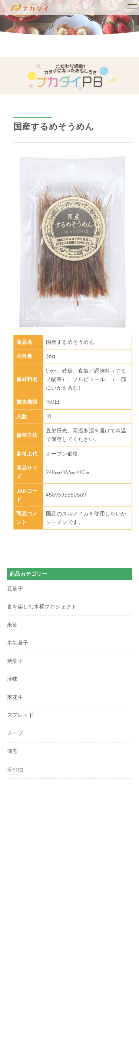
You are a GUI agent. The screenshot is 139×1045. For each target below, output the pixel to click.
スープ (15, 733)
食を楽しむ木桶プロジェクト (42, 606)
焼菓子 (15, 661)
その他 (15, 769)
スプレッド (20, 715)
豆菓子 (15, 588)
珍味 (12, 678)
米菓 (12, 624)
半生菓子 (18, 642)
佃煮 (12, 751)
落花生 (15, 697)
